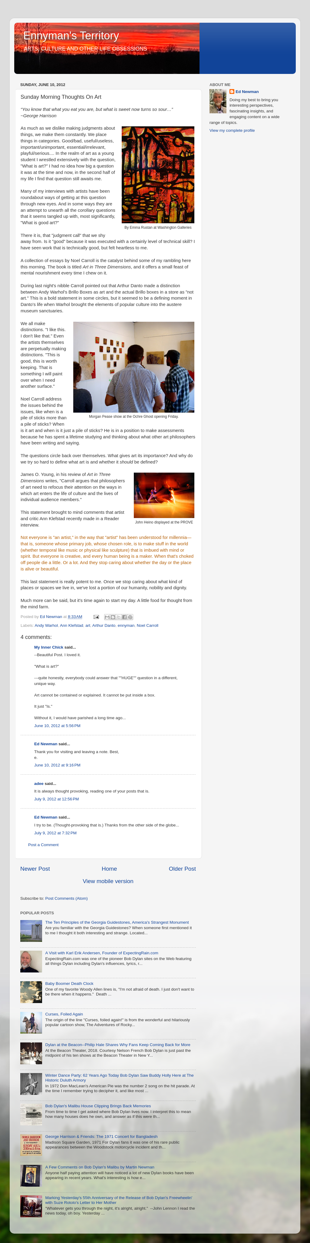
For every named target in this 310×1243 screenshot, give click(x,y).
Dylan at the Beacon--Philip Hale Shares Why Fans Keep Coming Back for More (117, 1044)
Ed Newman (46, 744)
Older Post (182, 869)
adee (39, 783)
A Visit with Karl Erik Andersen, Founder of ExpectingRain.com (101, 953)
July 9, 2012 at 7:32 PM (55, 833)
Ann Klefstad (71, 625)
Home (109, 869)
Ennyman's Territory (71, 35)
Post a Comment (43, 845)
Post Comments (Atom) (66, 898)
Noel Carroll (147, 625)
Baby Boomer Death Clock (69, 983)
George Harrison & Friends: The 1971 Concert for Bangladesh (101, 1136)
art (87, 625)
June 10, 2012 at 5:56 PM (57, 725)
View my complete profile (232, 130)
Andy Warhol (46, 625)
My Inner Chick (48, 647)
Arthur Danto (104, 625)
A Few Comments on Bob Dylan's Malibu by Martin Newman (99, 1167)
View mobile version (108, 881)
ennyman (126, 625)
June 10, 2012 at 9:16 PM (57, 765)
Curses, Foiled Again (64, 1014)
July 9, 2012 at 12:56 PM (56, 799)
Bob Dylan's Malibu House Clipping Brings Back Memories (98, 1106)
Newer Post (35, 869)
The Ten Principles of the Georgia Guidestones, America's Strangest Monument (117, 922)
